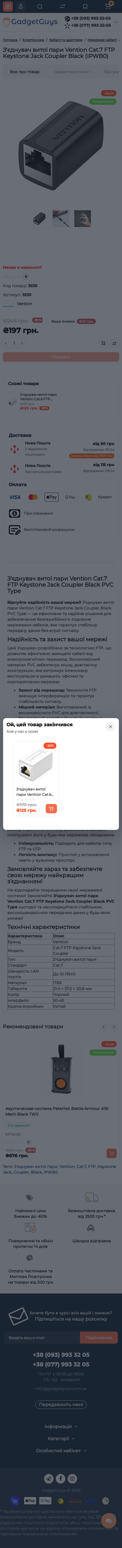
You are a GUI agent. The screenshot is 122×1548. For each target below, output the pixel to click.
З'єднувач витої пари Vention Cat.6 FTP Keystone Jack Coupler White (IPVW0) (33, 792)
